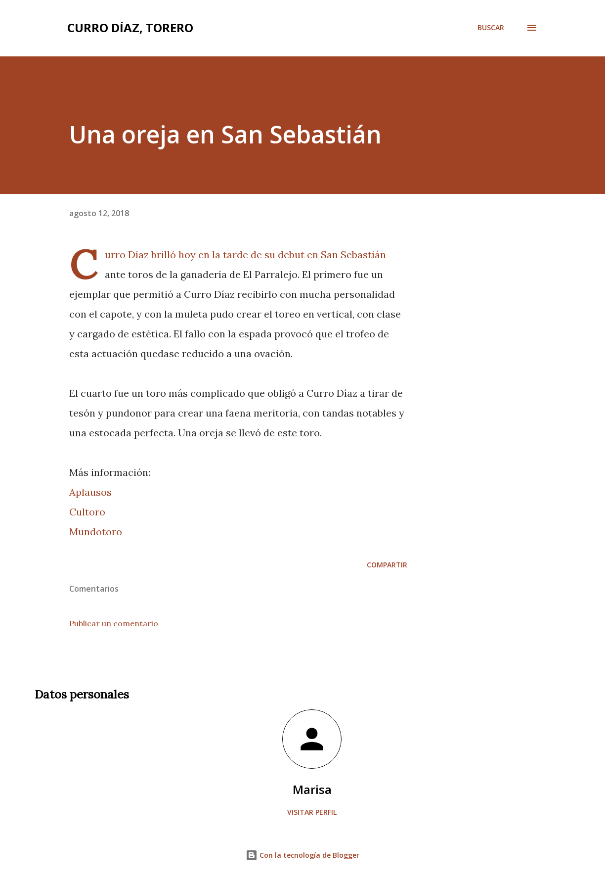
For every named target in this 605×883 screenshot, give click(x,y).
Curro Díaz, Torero (130, 27)
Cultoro (87, 512)
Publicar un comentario (113, 623)
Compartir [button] (387, 564)
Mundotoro (95, 531)
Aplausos (90, 492)
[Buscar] (490, 28)
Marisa (312, 789)
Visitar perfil (312, 812)
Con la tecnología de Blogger (302, 855)
